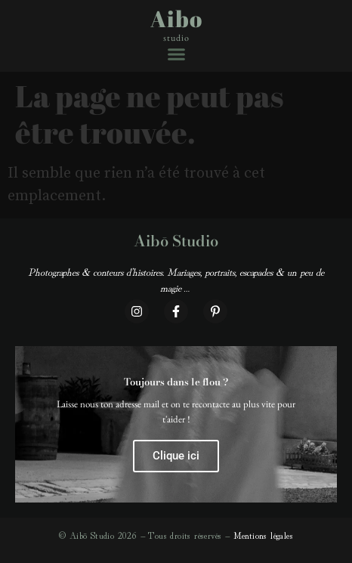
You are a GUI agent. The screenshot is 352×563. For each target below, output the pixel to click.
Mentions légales (263, 534)
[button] (176, 54)
